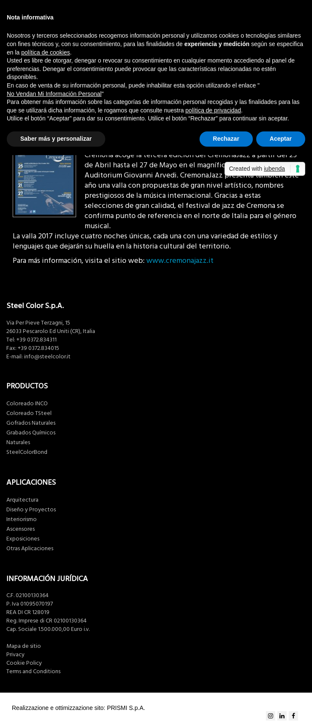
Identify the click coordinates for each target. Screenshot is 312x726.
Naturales (18, 442)
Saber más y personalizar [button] (56, 138)
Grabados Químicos (30, 433)
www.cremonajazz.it (179, 260)
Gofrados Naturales (30, 423)
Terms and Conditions (33, 671)
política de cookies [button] (45, 52)
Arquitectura (22, 500)
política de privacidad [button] (213, 110)
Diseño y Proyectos (31, 509)
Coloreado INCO (27, 403)
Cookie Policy (24, 663)
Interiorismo (21, 519)
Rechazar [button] (226, 138)
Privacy (15, 654)
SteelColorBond (26, 452)
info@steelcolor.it (47, 356)
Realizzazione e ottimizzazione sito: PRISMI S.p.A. (78, 707)
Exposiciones (22, 539)
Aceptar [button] (281, 138)
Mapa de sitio (23, 646)
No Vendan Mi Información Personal (54, 93)
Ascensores (20, 529)
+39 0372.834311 (36, 340)
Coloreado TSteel (29, 413)
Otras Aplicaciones (29, 548)
